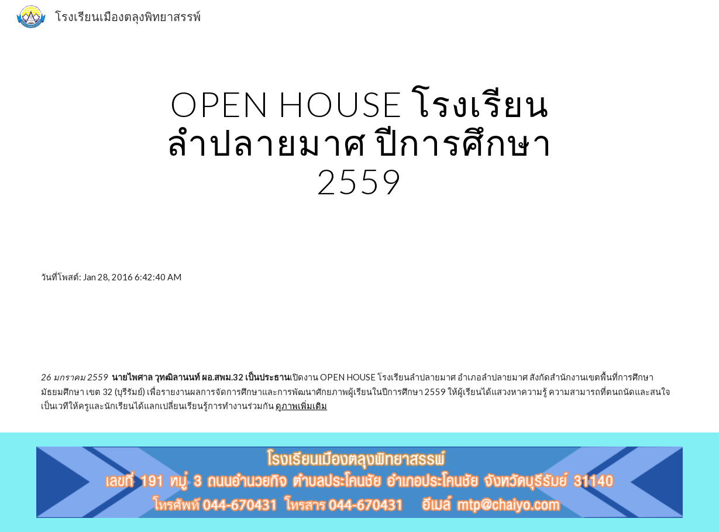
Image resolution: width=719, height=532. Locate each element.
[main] (359, 142)
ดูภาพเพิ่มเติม (301, 406)
